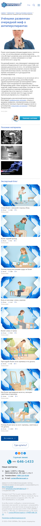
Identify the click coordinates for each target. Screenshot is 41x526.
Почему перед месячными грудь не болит (16, 269)
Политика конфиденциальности (13, 518)
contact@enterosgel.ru (19, 478)
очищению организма (19, 106)
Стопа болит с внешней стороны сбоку (15, 208)
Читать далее (4, 212)
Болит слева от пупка (9, 331)
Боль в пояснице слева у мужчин (13, 300)
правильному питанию (17, 100)
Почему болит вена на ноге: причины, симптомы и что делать (19, 426)
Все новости (9, 438)
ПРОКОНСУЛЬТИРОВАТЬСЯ (16, 489)
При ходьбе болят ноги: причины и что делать (18, 361)
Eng (28, 5)
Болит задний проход (9, 239)
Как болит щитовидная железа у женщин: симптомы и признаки (16, 393)
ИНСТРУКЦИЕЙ (7, 487)
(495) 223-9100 (23, 475)
